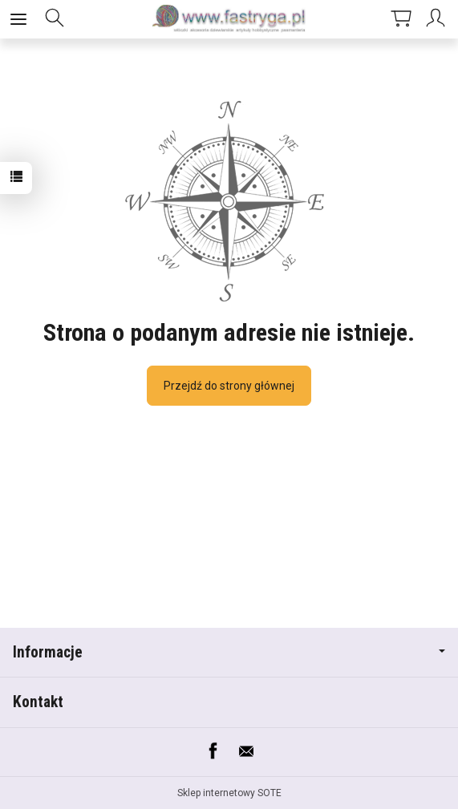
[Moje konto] (438, 19)
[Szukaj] (54, 19)
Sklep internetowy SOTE (229, 793)
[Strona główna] (229, 19)
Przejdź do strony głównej (229, 385)
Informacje (229, 652)
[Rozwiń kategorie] (18, 19)
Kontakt (38, 702)
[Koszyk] (401, 19)
